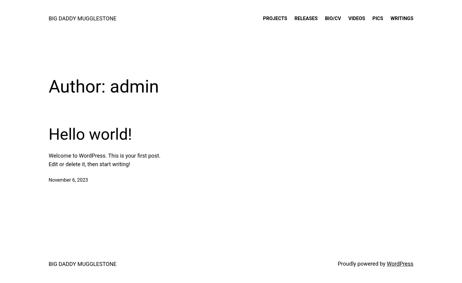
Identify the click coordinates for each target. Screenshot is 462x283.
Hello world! (90, 134)
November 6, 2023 (68, 180)
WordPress (400, 263)
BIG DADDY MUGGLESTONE (82, 18)
